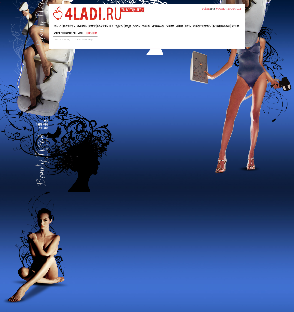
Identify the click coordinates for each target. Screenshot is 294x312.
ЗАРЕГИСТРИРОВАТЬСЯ (228, 9)
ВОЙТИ (206, 9)
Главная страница (62, 39)
